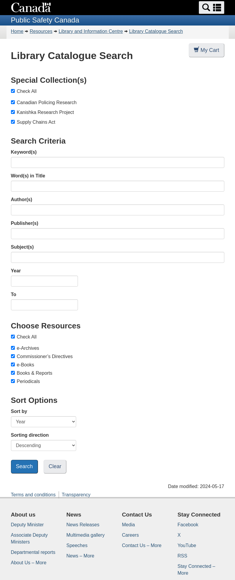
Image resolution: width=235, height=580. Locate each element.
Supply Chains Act (36, 122)
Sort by (19, 411)
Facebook (188, 524)
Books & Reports (31, 373)
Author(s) (21, 199)
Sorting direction (30, 435)
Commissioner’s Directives (42, 356)
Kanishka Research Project (45, 112)
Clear (55, 466)
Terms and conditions (33, 494)
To (13, 294)
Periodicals (25, 381)
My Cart (206, 50)
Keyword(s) (24, 152)
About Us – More (29, 562)
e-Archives (25, 348)
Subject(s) (22, 247)
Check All (24, 91)
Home (17, 31)
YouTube (187, 545)
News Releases (82, 524)
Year (16, 270)
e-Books (22, 364)
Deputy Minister (27, 524)
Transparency (76, 494)
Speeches (76, 545)
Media (128, 524)
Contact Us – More (142, 545)
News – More (80, 555)
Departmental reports (33, 552)
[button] (211, 7)
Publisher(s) (24, 223)
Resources (41, 31)
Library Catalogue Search (156, 31)
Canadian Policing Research (47, 102)
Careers (130, 535)
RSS (182, 555)
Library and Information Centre (91, 31)
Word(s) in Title (28, 175)
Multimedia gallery (85, 535)
